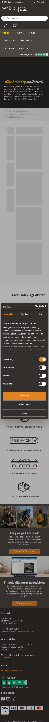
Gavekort (9, 48)
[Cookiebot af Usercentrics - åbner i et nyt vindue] (35, 307)
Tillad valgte (24, 404)
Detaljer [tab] (24, 314)
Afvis (24, 413)
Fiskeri (32, 33)
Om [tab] (40, 314)
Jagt (19, 33)
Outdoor (9, 40)
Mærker (25, 40)
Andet (22, 48)
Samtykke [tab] (8, 314)
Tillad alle (24, 396)
